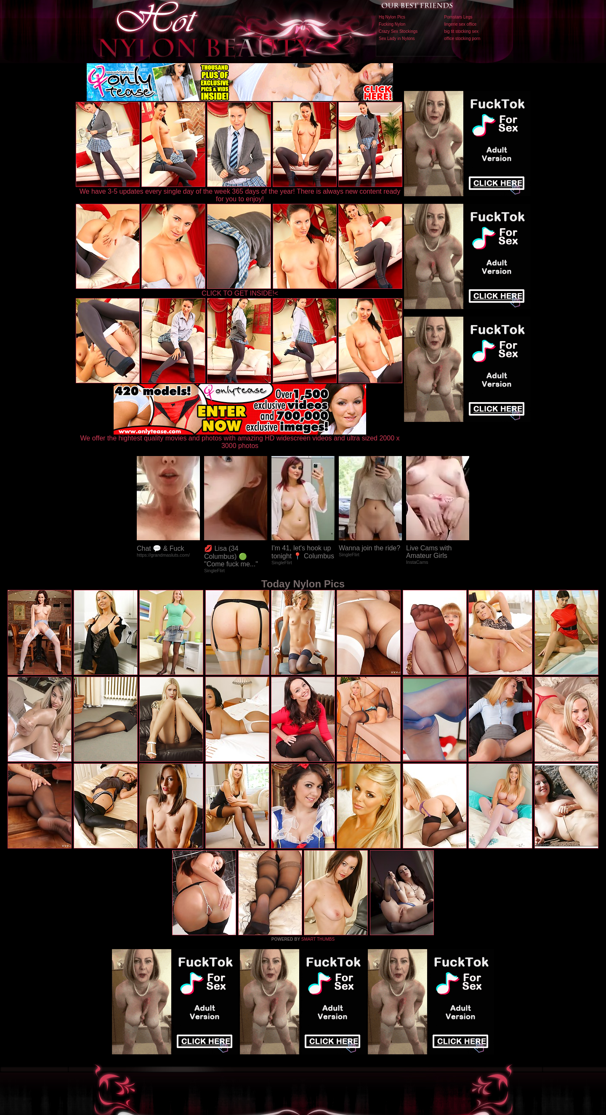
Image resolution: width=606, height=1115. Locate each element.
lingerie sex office (460, 24)
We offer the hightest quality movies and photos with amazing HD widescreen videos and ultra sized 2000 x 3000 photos (240, 439)
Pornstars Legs (458, 17)
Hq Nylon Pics (392, 17)
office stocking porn (462, 38)
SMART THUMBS (318, 939)
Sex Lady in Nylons (397, 38)
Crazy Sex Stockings (398, 31)
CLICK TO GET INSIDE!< (240, 293)
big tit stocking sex (461, 31)
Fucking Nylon (392, 24)
